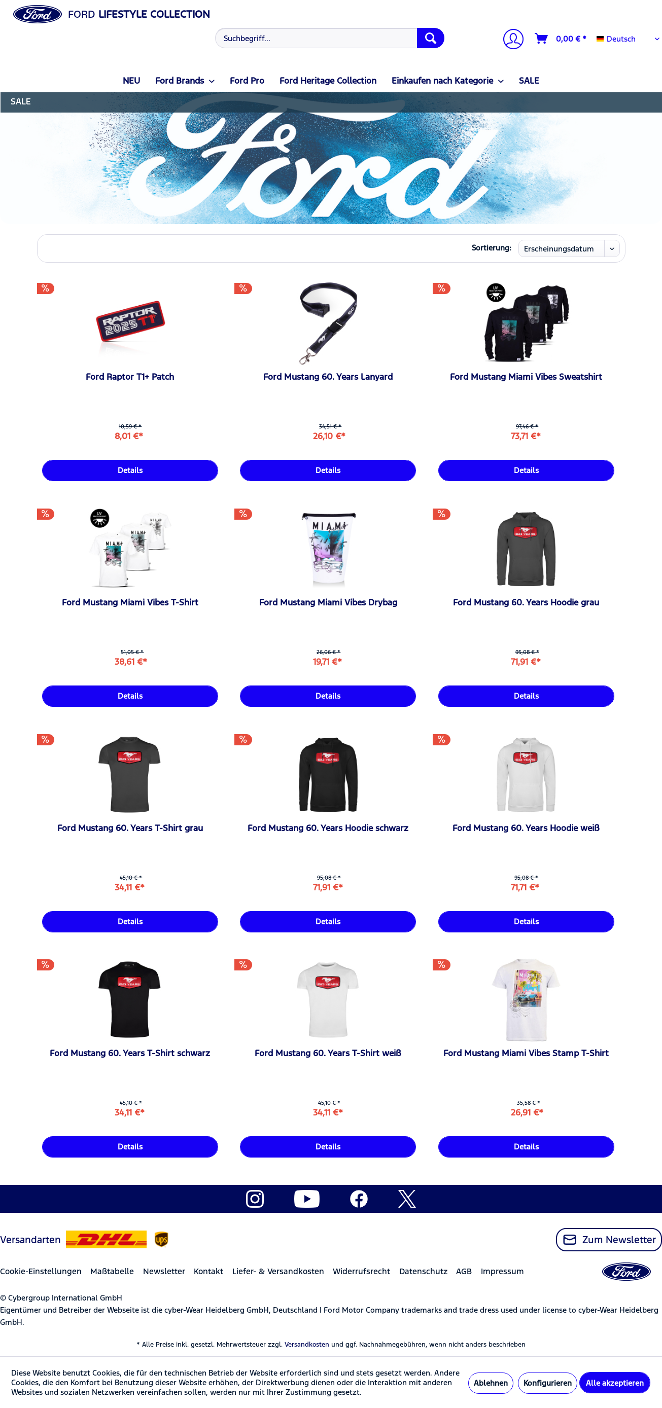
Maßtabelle (112, 1271)
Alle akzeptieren (615, 1383)
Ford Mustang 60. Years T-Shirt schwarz (130, 1053)
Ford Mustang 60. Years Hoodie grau (526, 602)
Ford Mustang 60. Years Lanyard (328, 377)
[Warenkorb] (561, 38)
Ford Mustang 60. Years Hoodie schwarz (328, 828)
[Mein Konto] (509, 40)
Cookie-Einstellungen (41, 1271)
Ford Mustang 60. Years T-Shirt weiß (328, 1053)
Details (130, 470)
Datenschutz (423, 1271)
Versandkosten (307, 1345)
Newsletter (164, 1271)
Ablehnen (491, 1383)
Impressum (502, 1271)
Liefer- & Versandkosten (278, 1271)
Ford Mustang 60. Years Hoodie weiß (526, 828)
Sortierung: (491, 247)
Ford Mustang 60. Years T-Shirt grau (130, 828)
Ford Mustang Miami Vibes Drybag (328, 602)
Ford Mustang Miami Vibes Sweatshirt (526, 377)
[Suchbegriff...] (329, 38)
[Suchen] (430, 38)
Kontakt (208, 1271)
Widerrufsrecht (361, 1271)
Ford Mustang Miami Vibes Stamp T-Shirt (526, 1053)
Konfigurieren (548, 1383)
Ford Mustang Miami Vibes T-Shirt (130, 602)
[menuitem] (328, 38)
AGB (464, 1271)
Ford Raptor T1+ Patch (130, 377)
